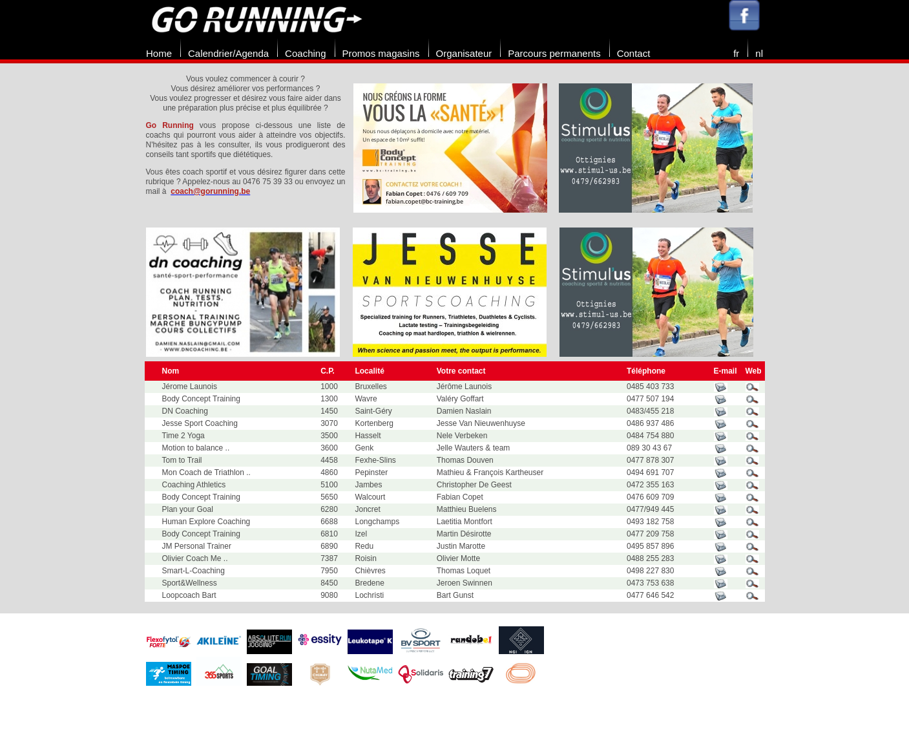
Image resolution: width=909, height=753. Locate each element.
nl (759, 53)
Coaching (305, 53)
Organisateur (464, 53)
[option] (456, 148)
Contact (634, 53)
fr (736, 53)
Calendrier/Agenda (228, 53)
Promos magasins (381, 53)
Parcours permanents (554, 53)
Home (159, 53)
